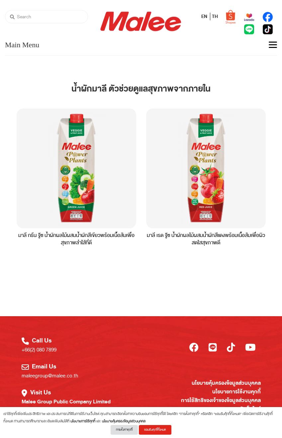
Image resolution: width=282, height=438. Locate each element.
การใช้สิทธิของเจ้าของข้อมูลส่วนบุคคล (221, 400)
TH (215, 16)
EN (204, 16)
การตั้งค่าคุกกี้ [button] (124, 429)
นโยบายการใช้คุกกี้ (82, 421)
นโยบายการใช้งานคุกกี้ (236, 391)
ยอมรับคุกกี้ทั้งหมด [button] (155, 429)
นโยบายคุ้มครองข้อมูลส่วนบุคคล (226, 383)
